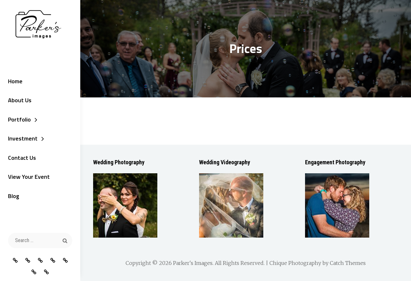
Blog (13, 196)
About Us (19, 100)
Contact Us (22, 157)
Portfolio (19, 119)
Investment (23, 138)
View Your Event (29, 176)
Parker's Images (193, 263)
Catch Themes (348, 263)
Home (15, 81)
